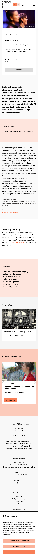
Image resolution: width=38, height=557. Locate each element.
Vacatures (19, 501)
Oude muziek (22, 52)
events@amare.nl (26, 443)
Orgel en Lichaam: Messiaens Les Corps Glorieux (19, 388)
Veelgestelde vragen (19, 499)
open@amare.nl (24, 446)
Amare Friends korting (23, 49)
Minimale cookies (19, 546)
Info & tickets (10, 400)
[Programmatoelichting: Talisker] (19, 319)
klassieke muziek (10, 49)
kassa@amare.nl (19, 483)
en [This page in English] (18, 5)
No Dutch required (11, 52)
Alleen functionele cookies (19, 541)
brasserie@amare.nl (25, 448)
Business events (19, 509)
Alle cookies (19, 552)
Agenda (19, 496)
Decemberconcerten (10, 212)
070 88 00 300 (19, 436)
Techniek (19, 504)
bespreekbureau (18, 243)
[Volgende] (35, 383)
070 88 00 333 (19, 480)
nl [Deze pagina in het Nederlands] (15, 5)
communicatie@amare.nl (23, 441)
